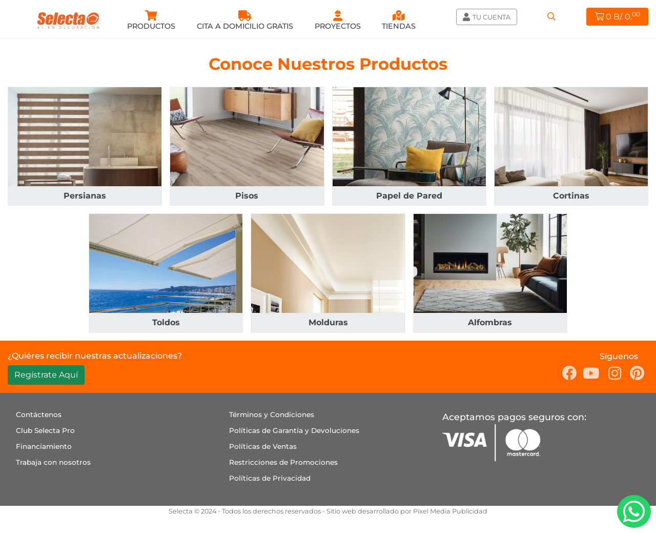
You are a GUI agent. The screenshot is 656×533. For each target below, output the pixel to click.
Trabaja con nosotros (53, 462)
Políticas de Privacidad (270, 478)
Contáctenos (38, 414)
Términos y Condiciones (271, 414)
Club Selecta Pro (45, 430)
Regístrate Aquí (46, 375)
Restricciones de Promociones (283, 462)
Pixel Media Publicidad (450, 511)
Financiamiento (44, 446)
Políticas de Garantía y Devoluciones (294, 430)
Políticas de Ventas (263, 446)
